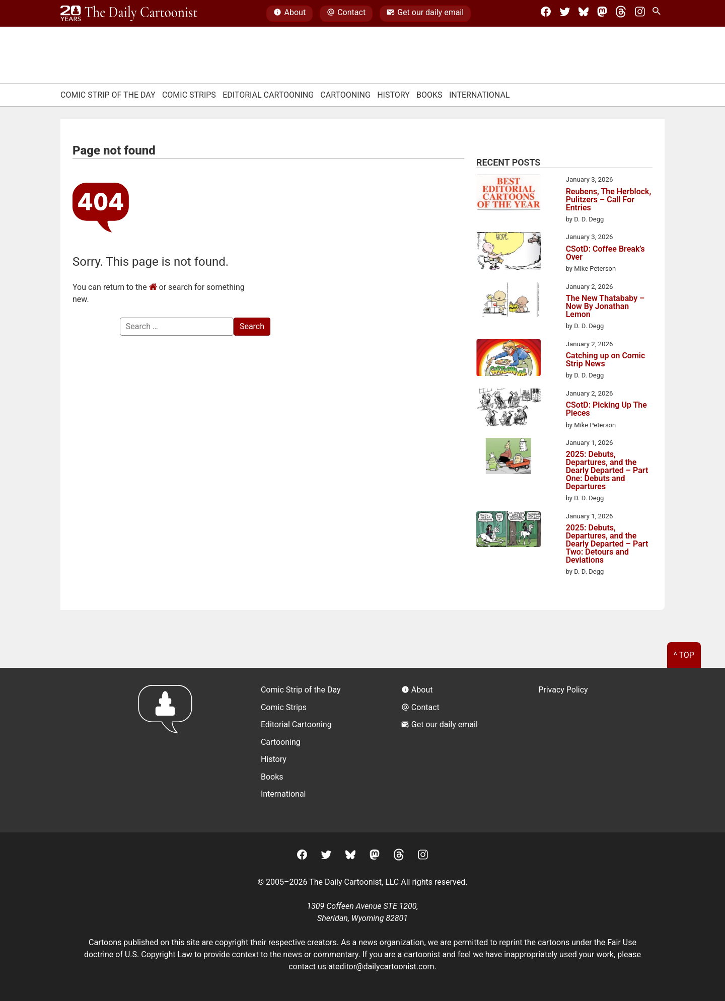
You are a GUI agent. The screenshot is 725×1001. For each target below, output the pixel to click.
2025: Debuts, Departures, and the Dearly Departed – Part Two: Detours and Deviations (607, 544)
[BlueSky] (583, 14)
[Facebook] (546, 14)
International (479, 95)
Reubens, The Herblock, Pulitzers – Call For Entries (608, 200)
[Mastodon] (602, 14)
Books (429, 95)
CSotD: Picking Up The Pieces (606, 409)
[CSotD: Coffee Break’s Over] (508, 252)
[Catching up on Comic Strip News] (508, 359)
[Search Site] (658, 14)
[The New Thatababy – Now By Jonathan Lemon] (508, 301)
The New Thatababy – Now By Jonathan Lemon (605, 306)
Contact (346, 14)
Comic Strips (189, 95)
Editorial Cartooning (268, 95)
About (289, 14)
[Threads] (621, 14)
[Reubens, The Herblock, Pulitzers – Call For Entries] (508, 194)
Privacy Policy (563, 690)
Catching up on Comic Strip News (605, 360)
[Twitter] (565, 14)
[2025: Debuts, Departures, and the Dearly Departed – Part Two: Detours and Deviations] (508, 531)
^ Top (684, 655)
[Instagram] (640, 14)
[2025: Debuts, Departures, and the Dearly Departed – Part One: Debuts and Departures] (508, 458)
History (393, 95)
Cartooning (345, 95)
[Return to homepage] (168, 750)
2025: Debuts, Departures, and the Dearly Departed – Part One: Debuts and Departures (607, 470)
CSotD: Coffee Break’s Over (605, 253)
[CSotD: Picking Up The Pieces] (508, 409)
